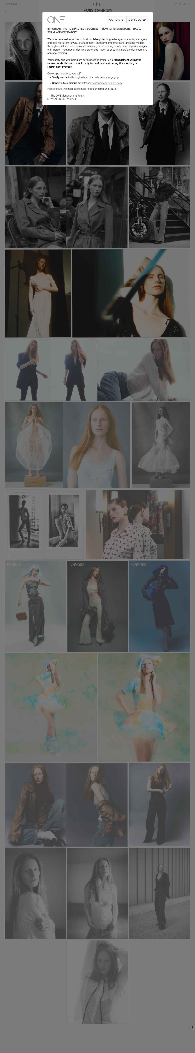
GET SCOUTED (137, 19)
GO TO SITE (116, 19)
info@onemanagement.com (106, 83)
